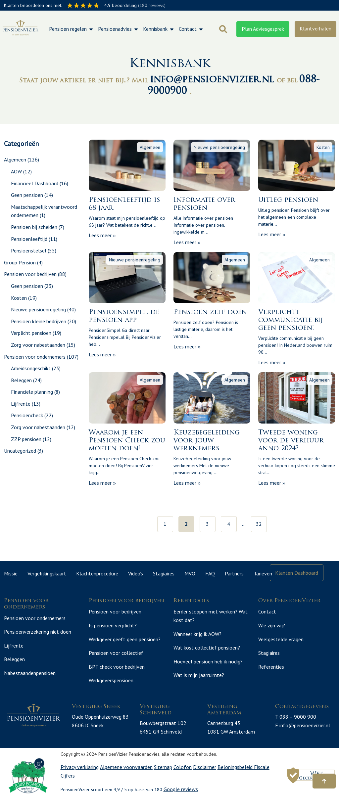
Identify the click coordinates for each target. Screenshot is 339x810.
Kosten (19, 297)
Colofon (182, 775)
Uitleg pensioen (288, 200)
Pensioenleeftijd (29, 239)
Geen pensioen (27, 195)
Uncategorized (20, 450)
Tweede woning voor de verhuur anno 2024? (291, 440)
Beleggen (21, 380)
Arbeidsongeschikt (31, 368)
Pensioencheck (27, 415)
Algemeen (15, 159)
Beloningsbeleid (236, 775)
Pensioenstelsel (28, 250)
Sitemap (163, 775)
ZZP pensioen (26, 439)
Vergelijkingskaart (46, 573)
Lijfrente (20, 403)
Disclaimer (204, 775)
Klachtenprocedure (97, 573)
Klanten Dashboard (296, 572)
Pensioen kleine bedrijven (38, 321)
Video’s (135, 573)
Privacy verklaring (80, 775)
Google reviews (181, 797)
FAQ (210, 573)
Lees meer (102, 235)
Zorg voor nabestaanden (38, 344)
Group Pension (20, 262)
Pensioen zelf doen (210, 312)
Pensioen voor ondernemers (35, 356)
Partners (234, 573)
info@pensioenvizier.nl (213, 80)
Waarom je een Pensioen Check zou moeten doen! (127, 440)
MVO (189, 573)
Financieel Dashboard (34, 183)
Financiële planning (32, 391)
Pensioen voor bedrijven (30, 274)
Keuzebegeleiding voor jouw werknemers (206, 440)
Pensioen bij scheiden (34, 227)
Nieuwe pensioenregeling (38, 309)
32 (259, 523)
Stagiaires (163, 573)
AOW (16, 171)
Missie (11, 573)
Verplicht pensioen (31, 333)
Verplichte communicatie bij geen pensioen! (290, 320)
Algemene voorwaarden (126, 775)
